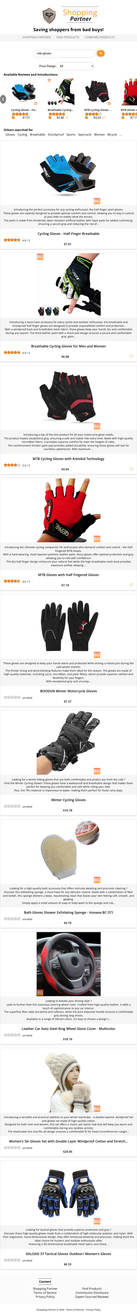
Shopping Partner (36, 37)
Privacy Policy (45, 1297)
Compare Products (100, 37)
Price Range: (47, 66)
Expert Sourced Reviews (92, 1297)
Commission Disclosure (92, 1293)
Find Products (67, 37)
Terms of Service (45, 1293)
